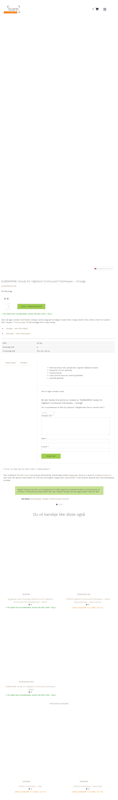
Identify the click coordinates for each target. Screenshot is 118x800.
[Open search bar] (93, 9)
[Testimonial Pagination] (57, 504)
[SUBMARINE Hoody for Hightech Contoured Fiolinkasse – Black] (26, 617)
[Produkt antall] (8, 306)
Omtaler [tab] (24, 363)
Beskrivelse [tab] (11, 363)
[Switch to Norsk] (87, 3)
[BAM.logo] (12, 7)
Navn (44, 438)
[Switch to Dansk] (97, 3)
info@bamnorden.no (102, 475)
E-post (45, 447)
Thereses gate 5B (21, 322)
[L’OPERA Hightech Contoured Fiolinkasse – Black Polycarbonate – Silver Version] (84, 529)
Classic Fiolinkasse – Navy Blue (87, 786)
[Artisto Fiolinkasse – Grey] (26, 716)
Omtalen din (47, 416)
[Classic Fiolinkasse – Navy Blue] (84, 716)
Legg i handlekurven (31, 306)
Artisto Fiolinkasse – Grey (30, 786)
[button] (58, 328)
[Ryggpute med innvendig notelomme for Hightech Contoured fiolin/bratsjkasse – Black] (26, 529)
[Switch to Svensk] (92, 3)
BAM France (25, 475)
